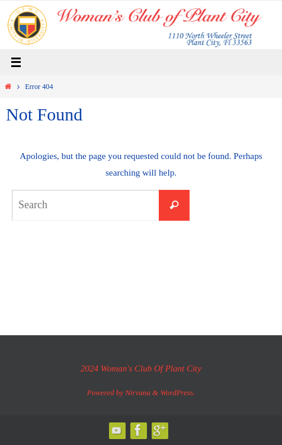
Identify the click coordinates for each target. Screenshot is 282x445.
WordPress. (177, 392)
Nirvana (137, 392)
